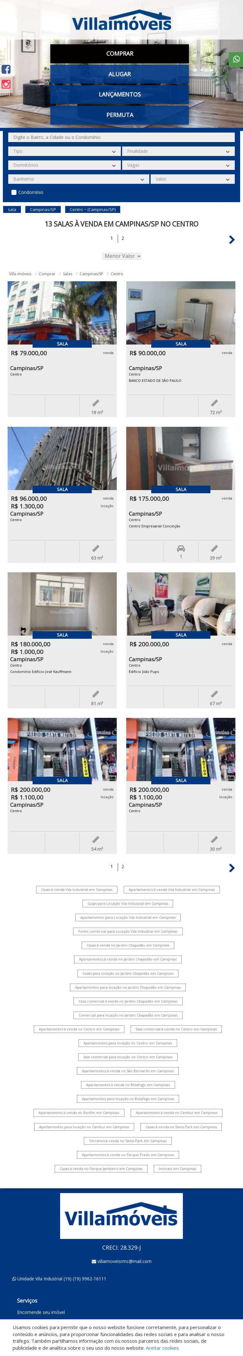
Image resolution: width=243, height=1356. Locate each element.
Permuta (119, 115)
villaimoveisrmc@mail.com (124, 1261)
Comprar (119, 53)
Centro (117, 274)
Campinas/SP (91, 274)
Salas (67, 274)
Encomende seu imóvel (41, 1312)
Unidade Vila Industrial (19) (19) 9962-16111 (61, 1279)
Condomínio (30, 192)
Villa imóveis (20, 274)
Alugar (120, 74)
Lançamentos (120, 94)
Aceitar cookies (162, 1348)
